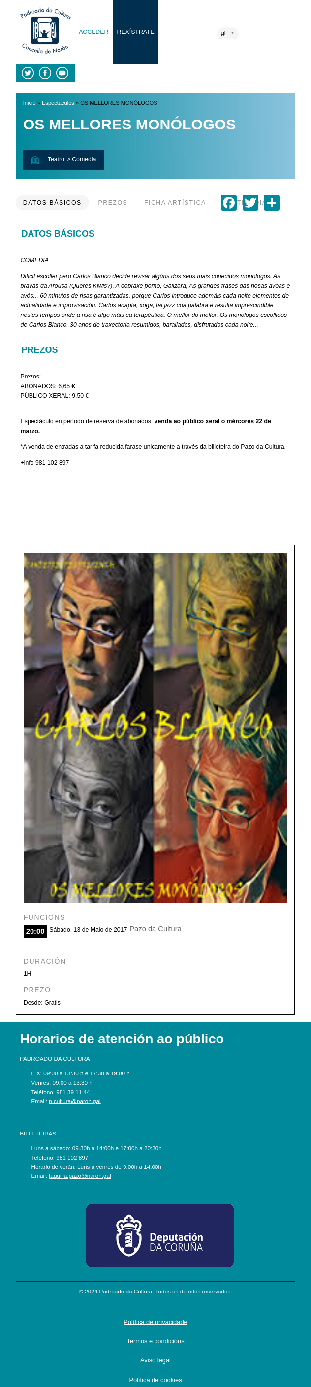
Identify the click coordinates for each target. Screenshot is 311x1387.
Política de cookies (155, 1380)
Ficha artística (175, 202)
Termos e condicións (155, 1341)
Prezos (113, 202)
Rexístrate (135, 32)
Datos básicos (52, 202)
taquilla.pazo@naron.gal (80, 1175)
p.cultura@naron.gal (74, 1101)
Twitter (27, 73)
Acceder (93, 32)
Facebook (45, 73)
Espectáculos (58, 103)
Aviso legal (155, 1360)
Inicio (29, 103)
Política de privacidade (155, 1321)
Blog (62, 73)
